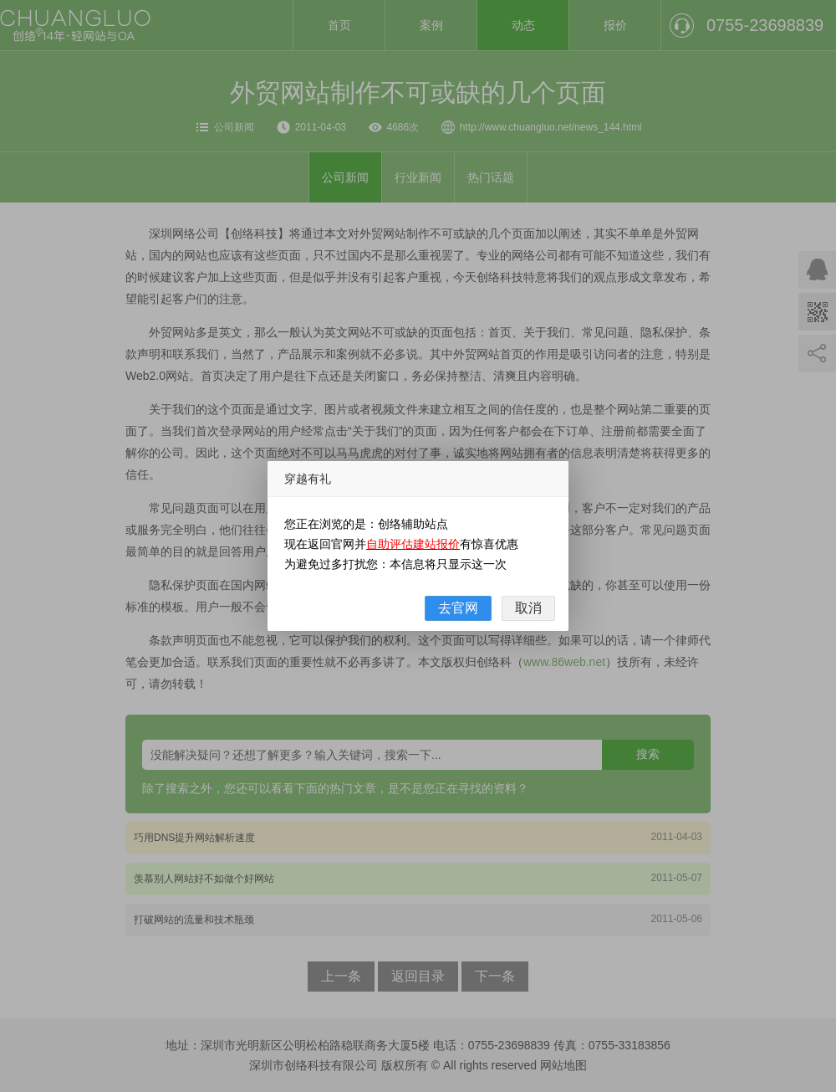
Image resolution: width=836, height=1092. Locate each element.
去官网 (458, 608)
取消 (528, 608)
